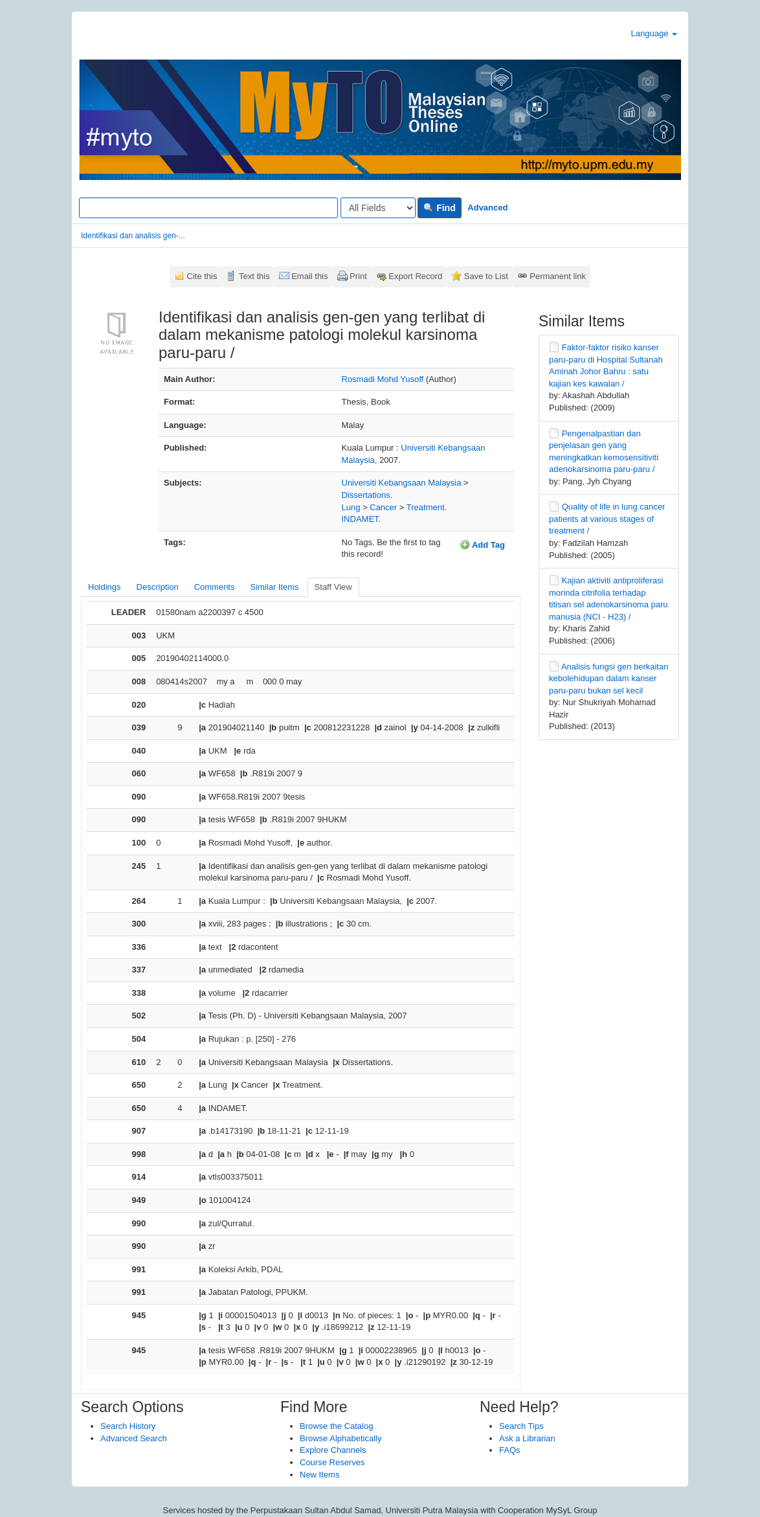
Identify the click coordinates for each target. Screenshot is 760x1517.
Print (358, 276)
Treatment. (427, 507)
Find (439, 208)
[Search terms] (208, 207)
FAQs (509, 1450)
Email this (309, 276)
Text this (254, 276)
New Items (319, 1474)
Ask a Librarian (527, 1438)
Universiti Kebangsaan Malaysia (402, 483)
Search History (127, 1426)
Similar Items (274, 587)
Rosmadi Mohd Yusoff (383, 379)
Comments (214, 587)
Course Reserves (332, 1462)
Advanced (487, 207)
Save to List (486, 276)
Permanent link (558, 276)
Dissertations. (367, 495)
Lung (351, 507)
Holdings (104, 587)
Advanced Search (133, 1438)
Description (158, 587)
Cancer (383, 507)
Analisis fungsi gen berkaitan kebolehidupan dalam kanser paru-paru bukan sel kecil (608, 678)
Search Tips (521, 1426)
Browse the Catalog (336, 1426)
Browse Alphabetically (340, 1438)
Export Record (415, 276)
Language (654, 33)
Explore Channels (333, 1450)
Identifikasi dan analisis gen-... (133, 235)
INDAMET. (361, 519)
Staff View (333, 587)
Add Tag (482, 544)
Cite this (202, 276)
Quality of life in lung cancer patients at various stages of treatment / (607, 518)
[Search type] (378, 207)
